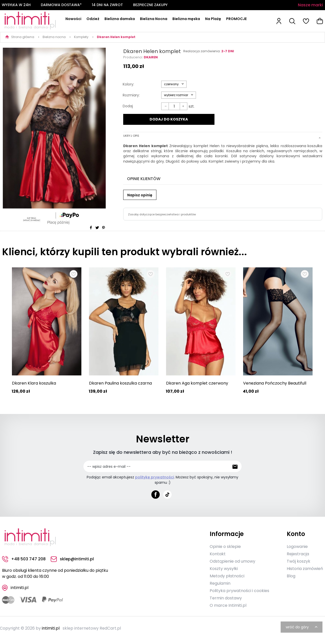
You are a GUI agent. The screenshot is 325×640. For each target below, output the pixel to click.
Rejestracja (298, 554)
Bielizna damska (119, 18)
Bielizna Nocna (153, 18)
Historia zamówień (305, 568)
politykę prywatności (154, 477)
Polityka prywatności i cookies (239, 590)
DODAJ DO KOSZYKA (169, 119)
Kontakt (218, 554)
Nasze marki (310, 5)
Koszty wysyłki (224, 568)
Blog (291, 576)
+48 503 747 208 (24, 559)
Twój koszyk (298, 561)
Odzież (92, 18)
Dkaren (151, 57)
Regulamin (220, 583)
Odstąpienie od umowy (232, 561)
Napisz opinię (139, 194)
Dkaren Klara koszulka (34, 383)
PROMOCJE (236, 18)
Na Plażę (213, 18)
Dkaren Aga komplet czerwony (197, 383)
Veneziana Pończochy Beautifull (274, 383)
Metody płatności (227, 576)
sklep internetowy (81, 628)
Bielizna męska (186, 18)
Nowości (73, 18)
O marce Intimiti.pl (228, 605)
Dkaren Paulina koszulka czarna (120, 383)
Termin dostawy (226, 598)
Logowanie (297, 546)
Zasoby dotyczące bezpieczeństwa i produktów (162, 214)
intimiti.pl (51, 628)
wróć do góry (302, 626)
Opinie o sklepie (225, 546)
